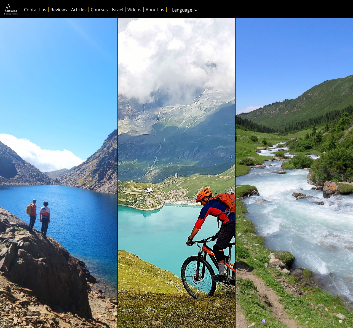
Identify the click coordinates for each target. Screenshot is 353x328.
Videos (134, 9)
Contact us (35, 9)
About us (155, 9)
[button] (185, 9)
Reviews (58, 9)
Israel (117, 9)
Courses (99, 9)
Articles (79, 9)
